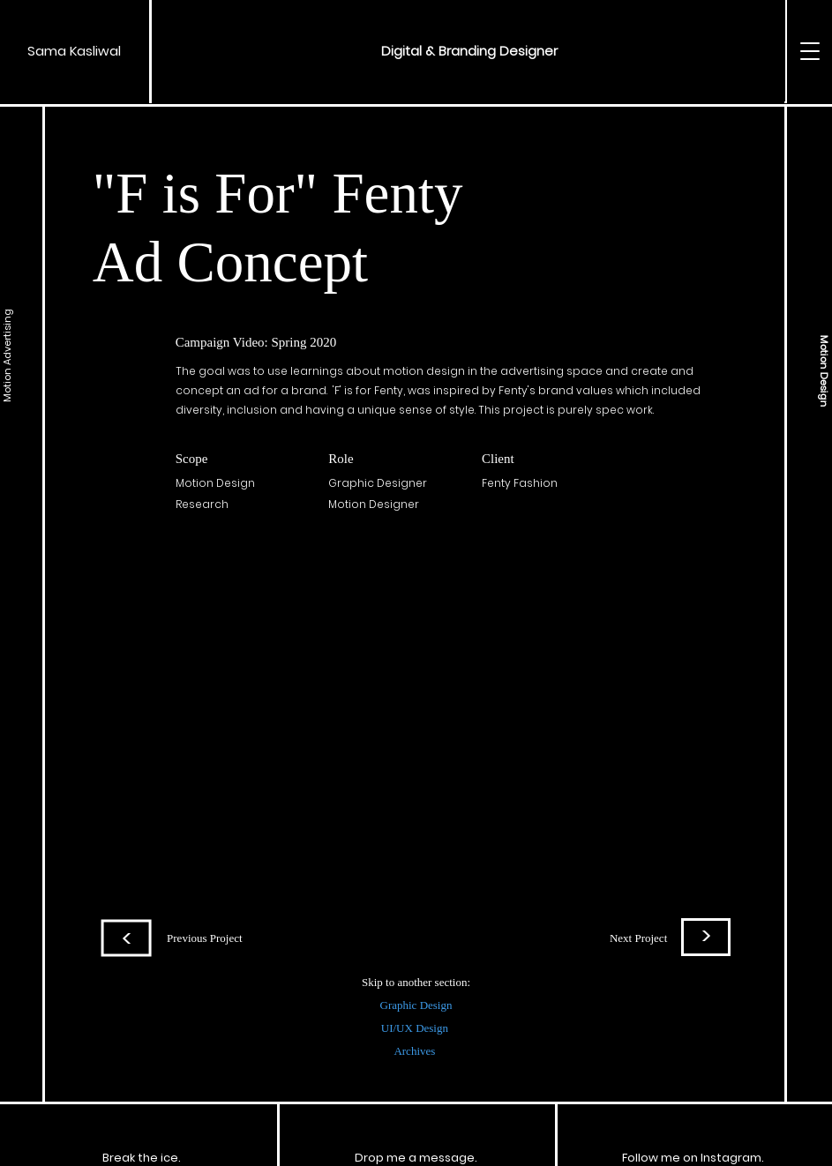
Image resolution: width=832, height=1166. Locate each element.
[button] (469, 50)
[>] (706, 936)
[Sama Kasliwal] (74, 50)
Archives (416, 1051)
